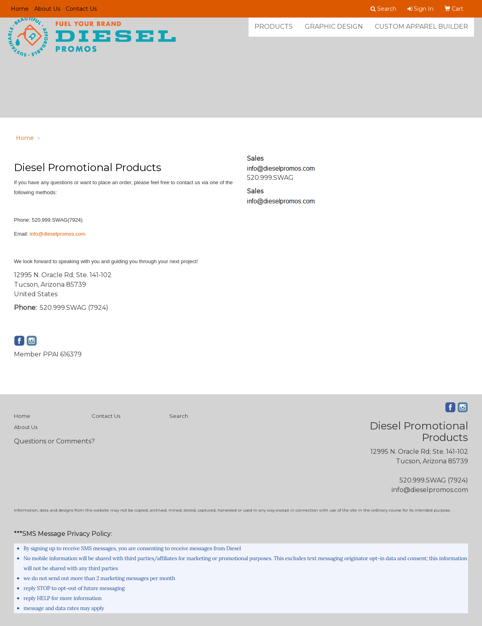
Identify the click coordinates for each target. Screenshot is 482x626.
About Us (47, 8)
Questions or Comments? (54, 441)
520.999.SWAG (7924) (434, 480)
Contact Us (81, 8)
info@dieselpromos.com (58, 234)
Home (20, 8)
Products (274, 31)
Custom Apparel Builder (421, 31)
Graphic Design (334, 31)
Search (178, 416)
